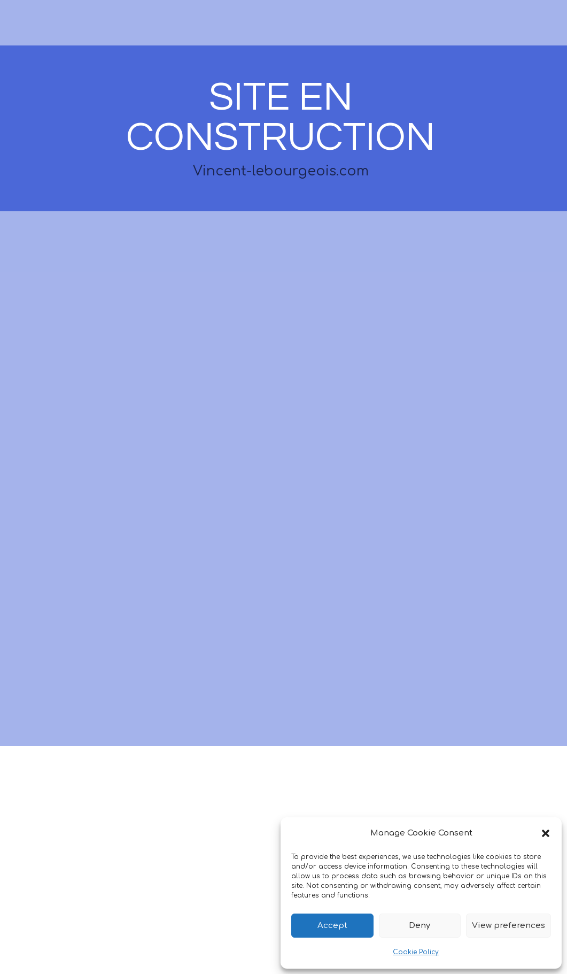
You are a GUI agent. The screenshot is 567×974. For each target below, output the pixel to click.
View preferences (508, 925)
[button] (545, 833)
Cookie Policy (416, 952)
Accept (332, 925)
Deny (419, 925)
